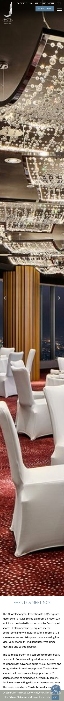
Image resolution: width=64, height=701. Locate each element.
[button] (5, 298)
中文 (59, 3)
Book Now (45, 8)
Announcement (44, 3)
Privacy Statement (18, 697)
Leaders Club (24, 3)
